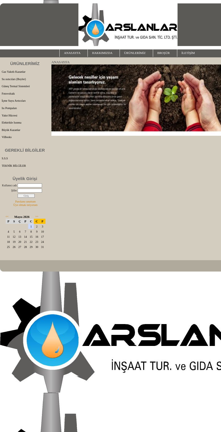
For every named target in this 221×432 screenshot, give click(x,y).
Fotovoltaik (8, 93)
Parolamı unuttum (25, 201)
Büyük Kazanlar (11, 130)
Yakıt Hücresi (9, 115)
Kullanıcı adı (9, 185)
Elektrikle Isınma (11, 122)
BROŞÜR (163, 53)
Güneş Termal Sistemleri (16, 86)
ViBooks (7, 137)
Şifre (14, 190)
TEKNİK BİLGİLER (14, 165)
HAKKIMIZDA (102, 53)
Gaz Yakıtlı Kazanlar (14, 71)
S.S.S (5, 158)
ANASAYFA (72, 53)
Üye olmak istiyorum (25, 204)
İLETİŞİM (188, 53)
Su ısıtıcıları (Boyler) (14, 79)
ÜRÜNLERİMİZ (135, 53)
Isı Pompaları (9, 108)
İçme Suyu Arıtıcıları (14, 100)
